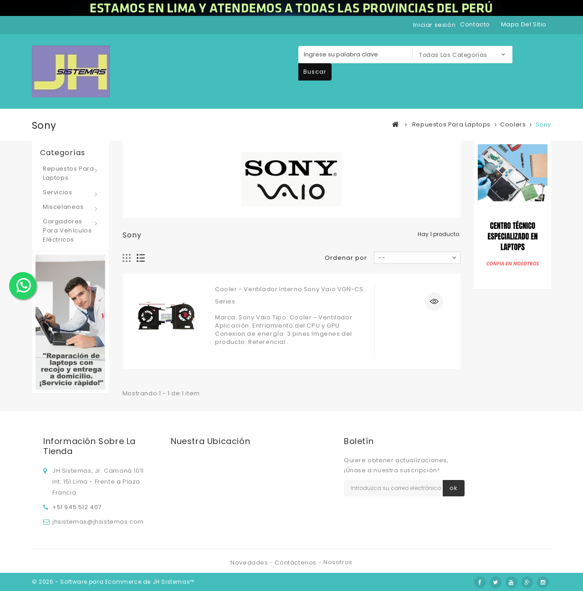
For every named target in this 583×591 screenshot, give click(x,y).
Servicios (57, 192)
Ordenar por (346, 257)
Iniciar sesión (434, 24)
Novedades (250, 562)
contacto (475, 24)
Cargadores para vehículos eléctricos (67, 230)
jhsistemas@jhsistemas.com (98, 521)
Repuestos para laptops (68, 173)
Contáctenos (296, 562)
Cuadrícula (127, 258)
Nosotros (338, 562)
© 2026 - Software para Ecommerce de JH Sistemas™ (113, 582)
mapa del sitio (524, 24)
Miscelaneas (63, 206)
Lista (141, 258)
